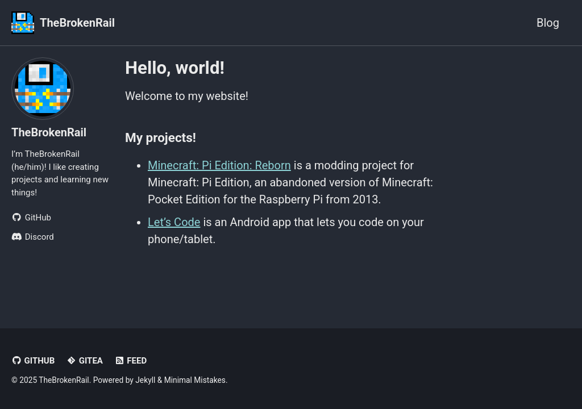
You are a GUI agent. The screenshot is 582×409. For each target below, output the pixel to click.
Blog (548, 23)
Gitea (84, 361)
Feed (130, 361)
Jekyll (145, 380)
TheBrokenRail (77, 23)
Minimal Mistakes (195, 380)
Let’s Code (174, 222)
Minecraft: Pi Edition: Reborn (219, 165)
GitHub (33, 361)
